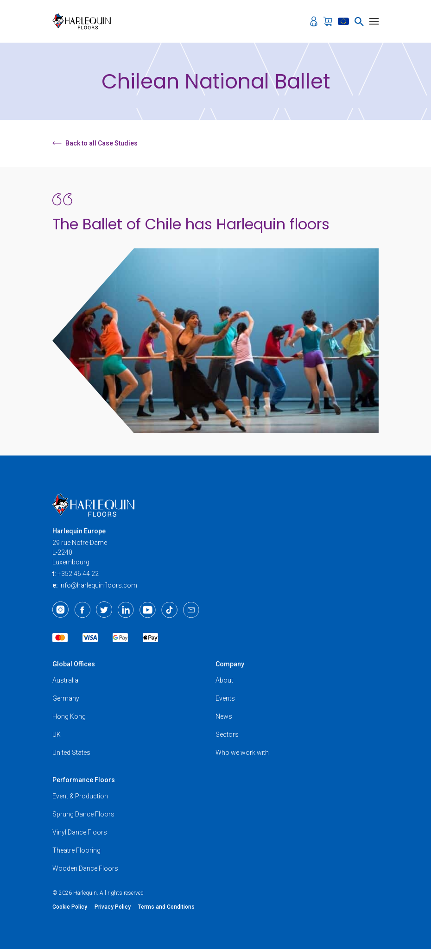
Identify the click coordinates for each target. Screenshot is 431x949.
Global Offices (73, 664)
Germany (65, 698)
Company (230, 664)
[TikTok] (169, 609)
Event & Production (80, 796)
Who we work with (242, 752)
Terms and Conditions (166, 907)
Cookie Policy (69, 907)
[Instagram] (60, 609)
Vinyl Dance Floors (79, 832)
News (224, 716)
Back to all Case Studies (95, 143)
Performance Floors (83, 780)
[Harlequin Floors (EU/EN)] (84, 21)
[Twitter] (104, 609)
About (224, 680)
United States (71, 752)
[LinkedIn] (126, 609)
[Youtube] (147, 609)
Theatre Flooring (76, 850)
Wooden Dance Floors (85, 868)
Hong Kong (69, 716)
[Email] (191, 609)
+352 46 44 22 (78, 573)
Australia (65, 680)
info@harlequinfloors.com (98, 585)
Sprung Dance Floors (83, 814)
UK (56, 734)
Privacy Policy (113, 907)
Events (225, 698)
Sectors (227, 734)
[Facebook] (82, 609)
